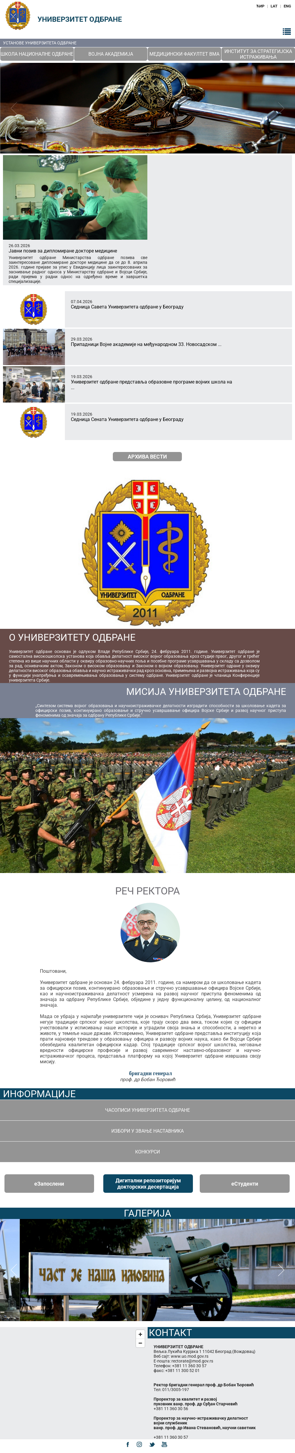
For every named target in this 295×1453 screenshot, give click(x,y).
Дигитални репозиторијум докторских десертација (148, 1183)
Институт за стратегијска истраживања (258, 54)
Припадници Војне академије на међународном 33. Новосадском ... (146, 344)
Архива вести (147, 456)
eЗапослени (49, 1184)
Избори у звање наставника (147, 1131)
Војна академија (110, 54)
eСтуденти (244, 1184)
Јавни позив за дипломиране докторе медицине (63, 251)
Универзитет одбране (80, 19)
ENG (287, 6)
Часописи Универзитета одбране (147, 1110)
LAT (274, 6)
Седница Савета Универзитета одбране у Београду (127, 307)
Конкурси (147, 1152)
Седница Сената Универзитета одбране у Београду (127, 419)
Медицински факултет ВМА (184, 54)
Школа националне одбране (37, 54)
